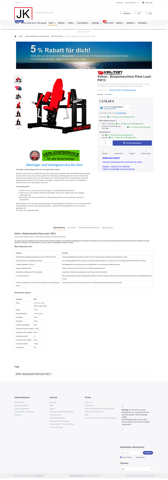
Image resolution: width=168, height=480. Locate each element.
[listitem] (59, 106)
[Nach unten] (18, 128)
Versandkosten (121, 113)
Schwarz (119, 137)
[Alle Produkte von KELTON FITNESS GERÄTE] (110, 72)
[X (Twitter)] (81, 389)
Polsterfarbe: (104, 132)
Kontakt (120, 3)
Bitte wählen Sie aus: (107, 121)
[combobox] (17, 3)
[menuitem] (17, 23)
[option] (18, 80)
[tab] (59, 227)
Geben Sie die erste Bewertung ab (123, 90)
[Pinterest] (92, 389)
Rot (117, 135)
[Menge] (105, 143)
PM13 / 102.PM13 (122, 124)
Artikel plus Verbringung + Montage (127, 127)
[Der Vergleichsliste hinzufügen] (118, 152)
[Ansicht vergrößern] (59, 106)
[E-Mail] (131, 453)
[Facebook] (75, 389)
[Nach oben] (18, 73)
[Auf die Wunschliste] (105, 152)
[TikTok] (86, 389)
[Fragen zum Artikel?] (132, 152)
